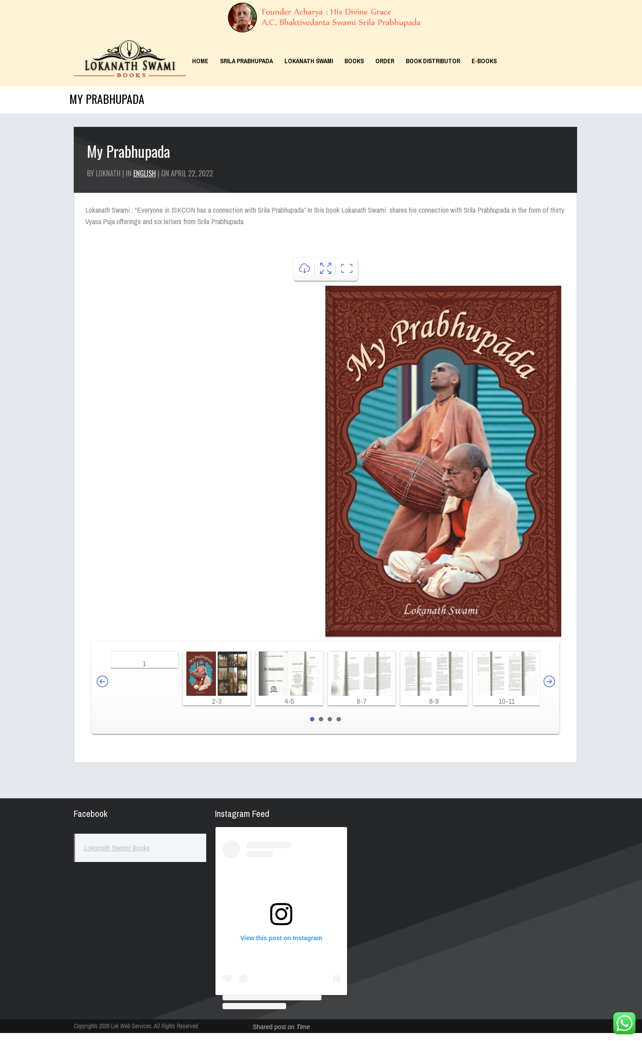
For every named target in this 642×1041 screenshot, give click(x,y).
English (144, 173)
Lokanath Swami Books (117, 848)
